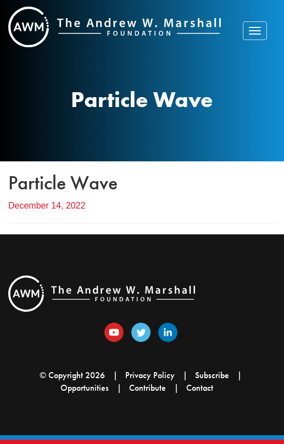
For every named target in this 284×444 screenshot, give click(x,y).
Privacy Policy (150, 375)
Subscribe (212, 375)
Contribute (147, 388)
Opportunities (84, 388)
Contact (199, 388)
